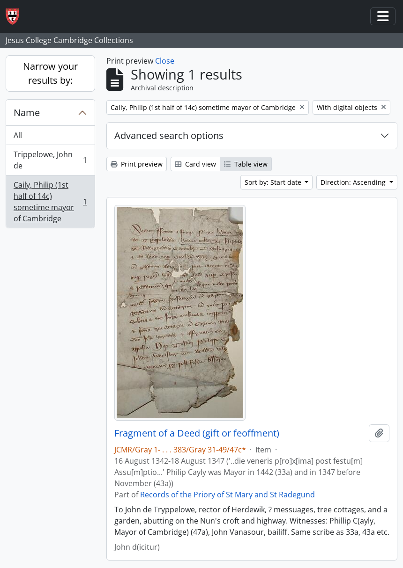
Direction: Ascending (354, 182)
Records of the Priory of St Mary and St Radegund (227, 494)
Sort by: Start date (274, 182)
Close (164, 61)
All (18, 135)
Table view (246, 164)
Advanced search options (169, 135)
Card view (195, 164)
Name (27, 112)
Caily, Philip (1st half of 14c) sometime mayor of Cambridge (50, 202)
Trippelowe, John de (50, 160)
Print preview (137, 164)
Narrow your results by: (50, 73)
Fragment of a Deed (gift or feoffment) (196, 433)
